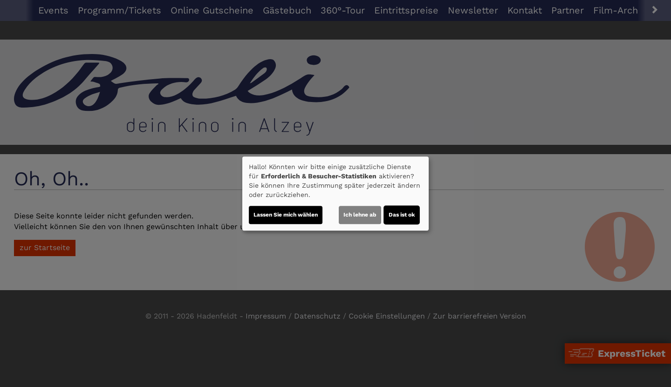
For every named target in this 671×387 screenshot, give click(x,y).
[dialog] (335, 193)
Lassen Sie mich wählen (285, 214)
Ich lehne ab (360, 214)
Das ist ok (402, 214)
